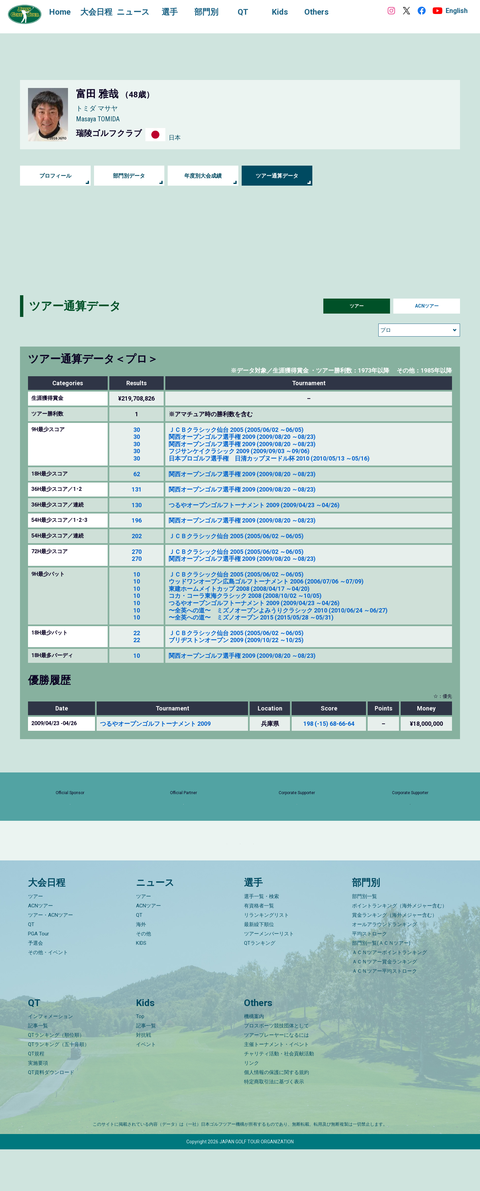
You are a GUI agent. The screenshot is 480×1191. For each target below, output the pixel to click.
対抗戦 (143, 1077)
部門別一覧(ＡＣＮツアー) (381, 984)
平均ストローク (369, 975)
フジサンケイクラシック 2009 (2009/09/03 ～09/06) (239, 451)
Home (66, 12)
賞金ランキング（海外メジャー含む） (394, 956)
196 (137, 520)
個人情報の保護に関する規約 (276, 1114)
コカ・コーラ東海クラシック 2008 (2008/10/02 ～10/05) (245, 595)
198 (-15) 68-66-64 (328, 723)
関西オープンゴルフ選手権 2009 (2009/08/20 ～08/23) (242, 436)
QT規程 (36, 1095)
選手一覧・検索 (261, 938)
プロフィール (55, 175)
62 (136, 474)
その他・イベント (48, 994)
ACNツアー (426, 306)
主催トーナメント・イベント (276, 1086)
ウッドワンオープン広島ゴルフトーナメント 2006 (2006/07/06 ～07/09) (266, 581)
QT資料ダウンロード (51, 1114)
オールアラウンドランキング (384, 966)
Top (140, 1058)
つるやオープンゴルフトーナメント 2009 (155, 723)
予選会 (35, 984)
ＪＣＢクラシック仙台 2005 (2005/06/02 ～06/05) (236, 429)
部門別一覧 (364, 938)
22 (136, 632)
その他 (143, 975)
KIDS (141, 984)
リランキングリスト (266, 956)
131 (137, 489)
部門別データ (129, 175)
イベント (146, 1086)
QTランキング (259, 984)
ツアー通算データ (277, 175)
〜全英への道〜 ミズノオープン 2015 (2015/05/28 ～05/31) (251, 617)
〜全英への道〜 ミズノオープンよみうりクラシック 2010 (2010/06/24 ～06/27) (278, 610)
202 (137, 536)
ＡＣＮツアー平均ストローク (384, 1012)
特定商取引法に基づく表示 (274, 1123)
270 (137, 551)
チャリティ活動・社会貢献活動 (279, 1095)
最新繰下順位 (259, 966)
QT (31, 966)
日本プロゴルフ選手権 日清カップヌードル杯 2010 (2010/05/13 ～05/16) (269, 458)
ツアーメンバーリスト (269, 975)
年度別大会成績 (203, 175)
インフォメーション (50, 1058)
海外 (141, 966)
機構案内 (254, 1058)
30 (136, 429)
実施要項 (38, 1105)
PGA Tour (38, 975)
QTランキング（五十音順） (58, 1086)
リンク (251, 1105)
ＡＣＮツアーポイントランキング (389, 994)
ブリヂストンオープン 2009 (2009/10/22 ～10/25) (236, 639)
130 (137, 505)
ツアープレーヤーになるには (276, 1077)
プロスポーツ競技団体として (276, 1067)
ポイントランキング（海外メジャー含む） (399, 947)
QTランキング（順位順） (56, 1077)
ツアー (357, 306)
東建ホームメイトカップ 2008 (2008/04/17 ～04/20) (239, 588)
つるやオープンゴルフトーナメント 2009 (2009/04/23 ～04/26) (254, 505)
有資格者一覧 (259, 947)
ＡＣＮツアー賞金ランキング (384, 1003)
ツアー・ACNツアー (50, 956)
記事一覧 (38, 1067)
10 (136, 574)
